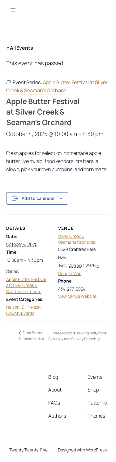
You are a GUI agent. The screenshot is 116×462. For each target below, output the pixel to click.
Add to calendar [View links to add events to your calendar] (38, 198)
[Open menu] (13, 10)
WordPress (96, 450)
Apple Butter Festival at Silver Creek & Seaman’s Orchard (26, 285)
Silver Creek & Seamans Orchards (76, 239)
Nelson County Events (23, 310)
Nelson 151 (15, 307)
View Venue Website (77, 296)
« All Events (19, 47)
